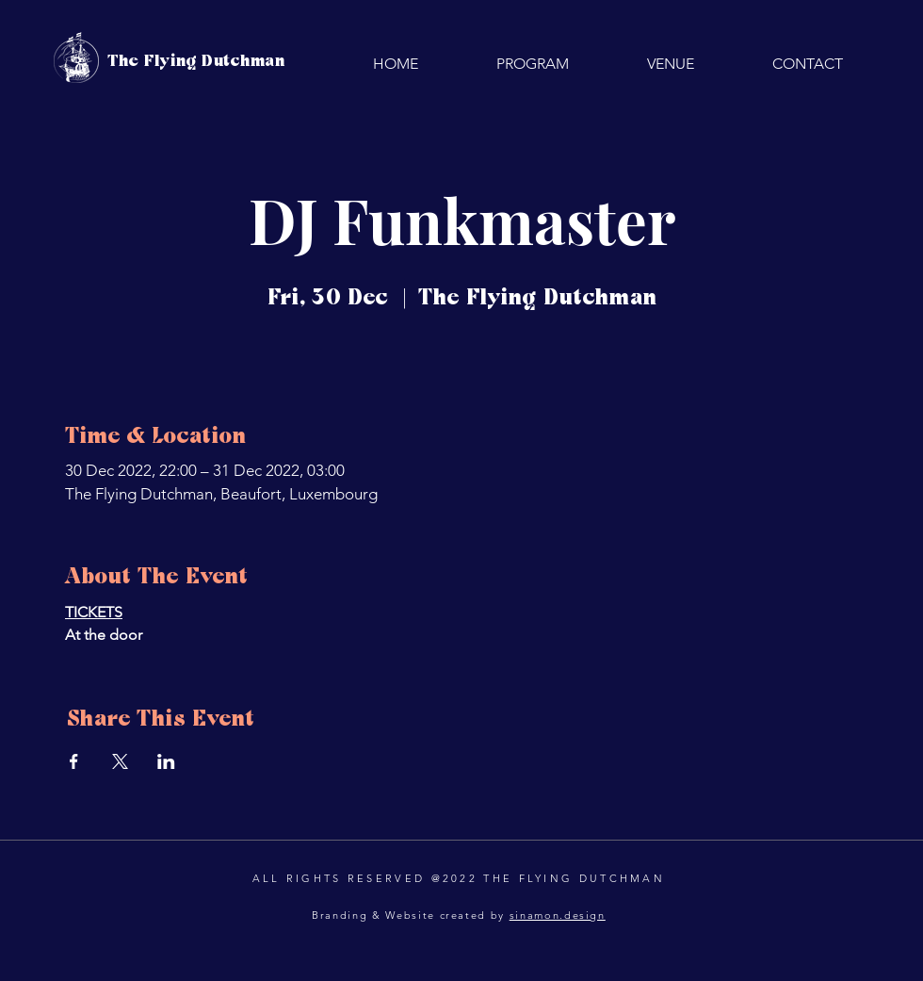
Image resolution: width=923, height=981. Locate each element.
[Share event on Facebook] (74, 761)
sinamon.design (558, 915)
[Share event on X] (120, 761)
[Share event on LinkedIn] (166, 761)
